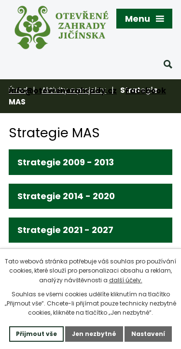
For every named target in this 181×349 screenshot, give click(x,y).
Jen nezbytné (94, 334)
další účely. (125, 280)
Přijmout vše (36, 334)
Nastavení (148, 334)
